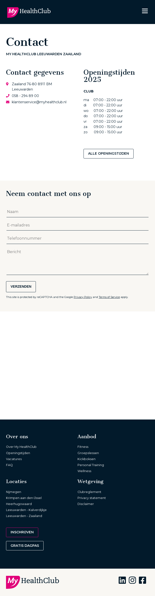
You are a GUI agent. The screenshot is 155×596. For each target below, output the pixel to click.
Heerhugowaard (19, 504)
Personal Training (91, 465)
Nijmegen (13, 492)
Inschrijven (22, 532)
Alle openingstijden (108, 153)
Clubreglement (89, 492)
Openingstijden (18, 453)
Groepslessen (88, 453)
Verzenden (21, 286)
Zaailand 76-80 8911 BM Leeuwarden (32, 86)
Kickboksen (87, 459)
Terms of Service (109, 297)
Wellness (84, 471)
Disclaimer (86, 504)
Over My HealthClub (21, 447)
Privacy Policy (83, 297)
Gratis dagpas (25, 545)
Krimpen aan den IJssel (24, 498)
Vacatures (14, 459)
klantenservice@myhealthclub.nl (39, 102)
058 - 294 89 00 (25, 96)
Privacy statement (92, 498)
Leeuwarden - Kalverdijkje (26, 510)
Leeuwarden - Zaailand (24, 516)
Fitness (83, 447)
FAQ (9, 465)
